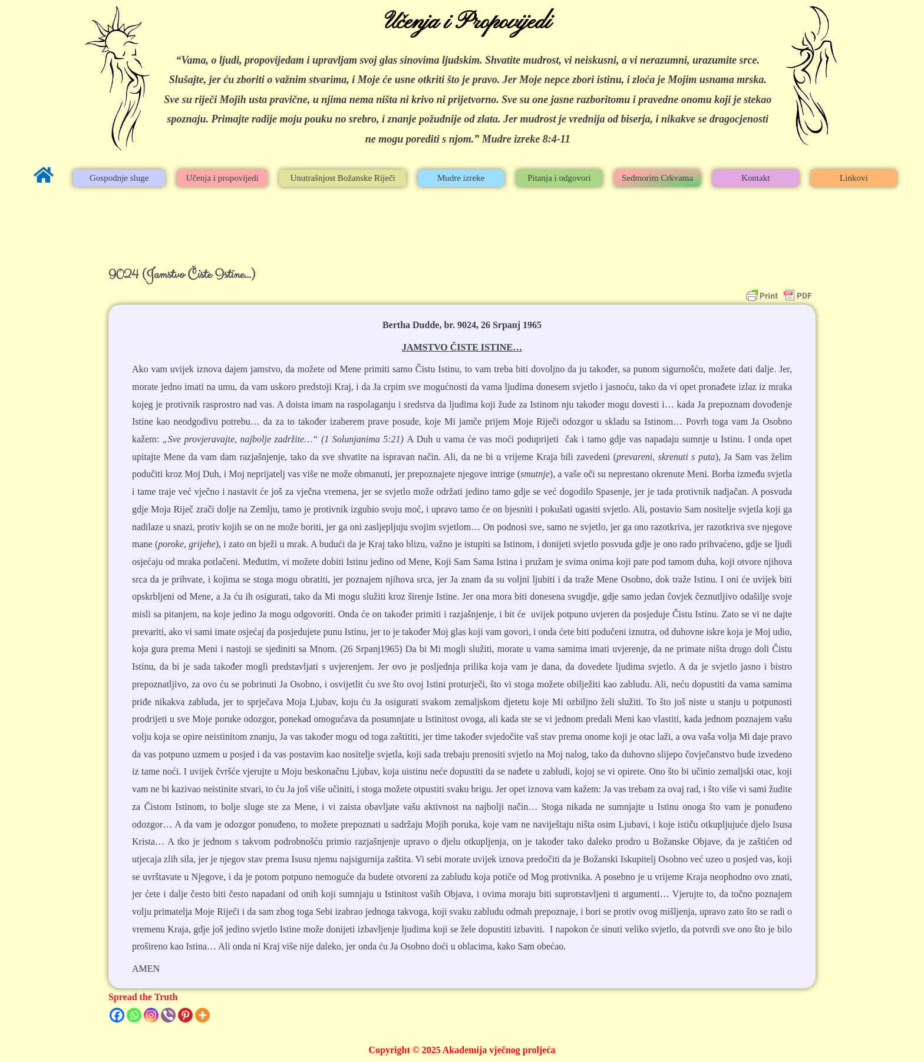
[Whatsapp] (134, 1015)
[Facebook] (117, 1015)
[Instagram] (151, 1015)
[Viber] (168, 1015)
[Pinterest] (185, 1015)
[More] (202, 1015)
